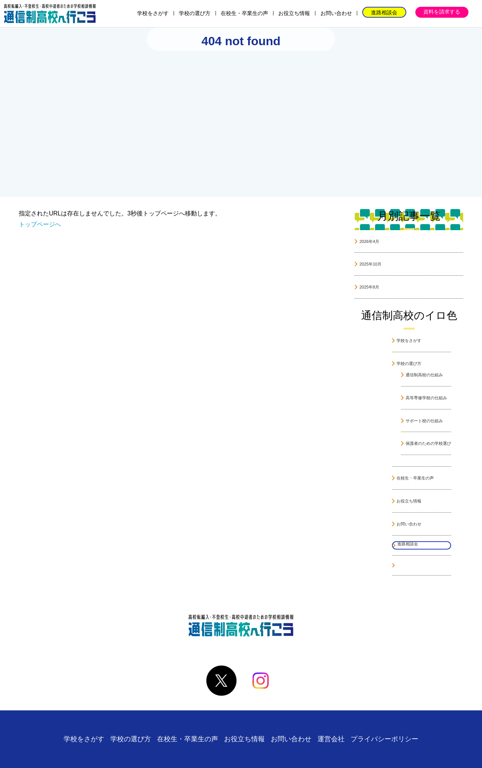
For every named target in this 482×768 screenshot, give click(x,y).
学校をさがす (153, 13)
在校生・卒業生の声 (244, 13)
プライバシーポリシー (384, 739)
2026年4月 (369, 241)
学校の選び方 (194, 13)
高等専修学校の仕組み (426, 397)
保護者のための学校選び (428, 443)
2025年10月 (370, 264)
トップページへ (40, 224)
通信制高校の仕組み (424, 375)
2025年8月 (369, 287)
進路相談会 (384, 12)
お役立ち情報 (294, 13)
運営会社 (331, 739)
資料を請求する (441, 12)
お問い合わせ (336, 13)
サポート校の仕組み (424, 420)
